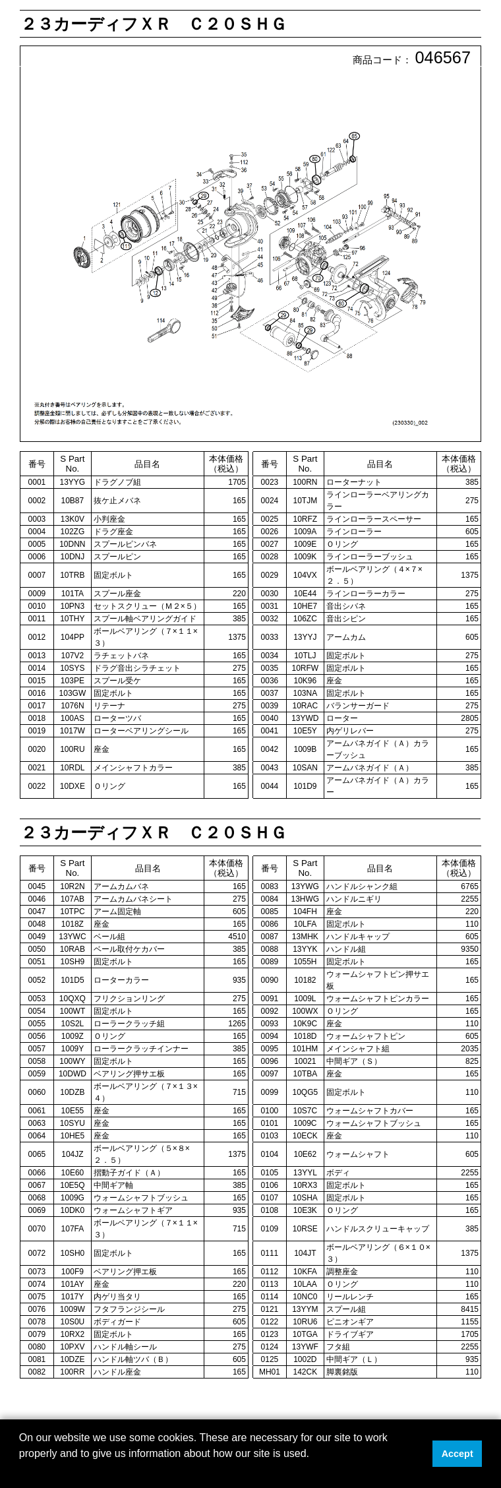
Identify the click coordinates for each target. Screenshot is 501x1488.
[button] (21, 1471)
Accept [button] (457, 1453)
